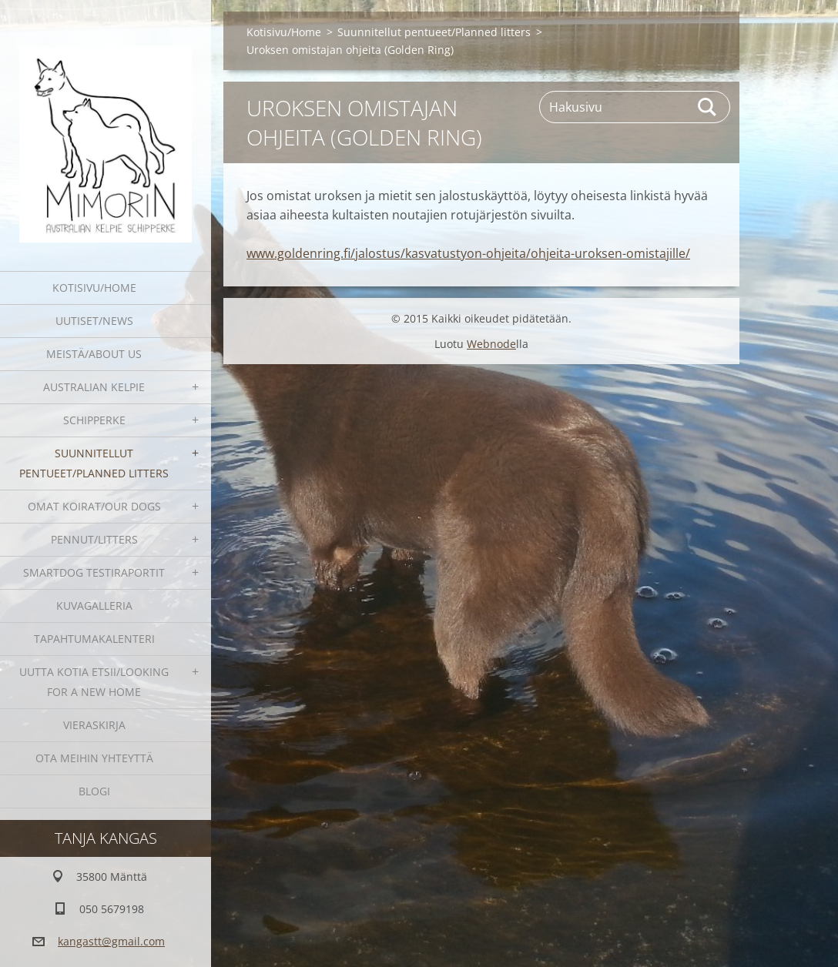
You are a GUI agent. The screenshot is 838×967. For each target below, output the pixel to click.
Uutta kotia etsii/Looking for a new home (94, 681)
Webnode (491, 343)
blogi (94, 791)
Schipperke (94, 420)
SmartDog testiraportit (94, 572)
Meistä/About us (94, 353)
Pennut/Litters (94, 539)
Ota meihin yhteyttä (94, 758)
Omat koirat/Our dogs (94, 506)
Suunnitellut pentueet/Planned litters (94, 463)
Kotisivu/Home (94, 287)
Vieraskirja (94, 725)
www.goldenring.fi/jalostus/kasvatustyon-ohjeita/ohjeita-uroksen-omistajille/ (468, 253)
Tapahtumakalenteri (94, 638)
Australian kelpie (94, 387)
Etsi (708, 107)
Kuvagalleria (94, 605)
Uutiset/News (94, 320)
